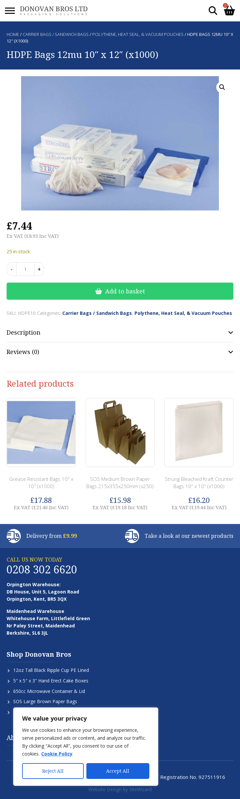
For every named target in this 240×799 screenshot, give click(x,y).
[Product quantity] (25, 269)
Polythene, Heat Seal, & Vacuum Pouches (138, 34)
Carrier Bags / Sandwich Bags (56, 34)
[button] (222, 87)
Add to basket (125, 291)
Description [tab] (24, 332)
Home (13, 34)
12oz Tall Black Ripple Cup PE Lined (51, 670)
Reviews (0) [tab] (23, 352)
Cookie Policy (57, 754)
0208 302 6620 (42, 569)
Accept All (117, 771)
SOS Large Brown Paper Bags (45, 701)
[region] (85, 746)
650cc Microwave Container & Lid (49, 691)
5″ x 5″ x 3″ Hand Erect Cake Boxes (50, 680)
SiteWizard (140, 789)
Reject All (53, 771)
